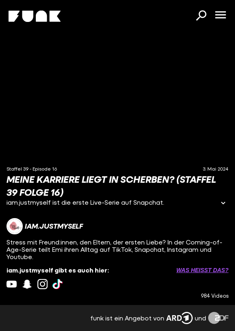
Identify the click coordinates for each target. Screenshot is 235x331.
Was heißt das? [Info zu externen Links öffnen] (202, 270)
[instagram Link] (42, 284)
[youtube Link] (12, 284)
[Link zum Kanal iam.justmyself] (45, 226)
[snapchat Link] (27, 284)
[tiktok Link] (57, 284)
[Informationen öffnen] (223, 204)
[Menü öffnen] (220, 15)
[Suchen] (201, 16)
